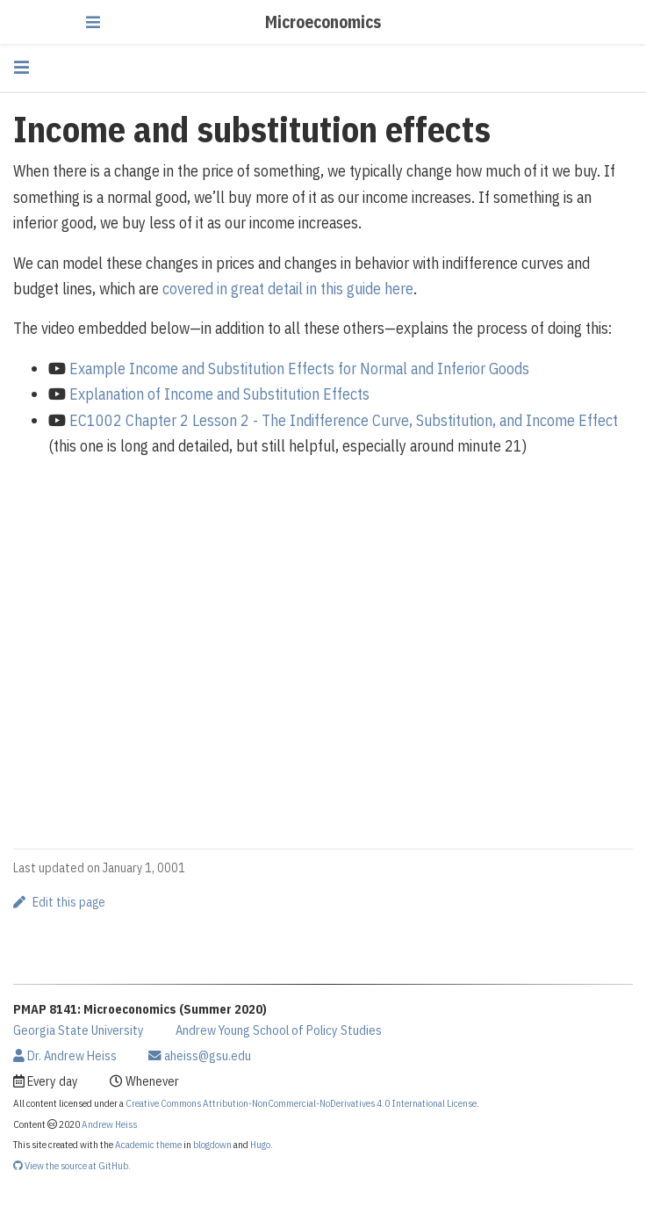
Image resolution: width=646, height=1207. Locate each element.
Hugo (260, 1144)
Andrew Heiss (109, 1124)
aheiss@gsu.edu (199, 1055)
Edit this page (59, 902)
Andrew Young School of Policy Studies (279, 1030)
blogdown (212, 1144)
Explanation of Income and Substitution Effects (219, 394)
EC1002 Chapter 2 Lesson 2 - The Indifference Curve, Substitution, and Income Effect (343, 420)
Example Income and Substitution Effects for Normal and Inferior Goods (299, 368)
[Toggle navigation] (93, 22)
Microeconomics (323, 22)
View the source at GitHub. (72, 1165)
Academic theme (148, 1144)
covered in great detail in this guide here (287, 288)
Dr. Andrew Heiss (65, 1055)
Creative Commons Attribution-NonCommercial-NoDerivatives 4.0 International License (301, 1102)
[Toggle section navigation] (21, 67)
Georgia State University (78, 1030)
